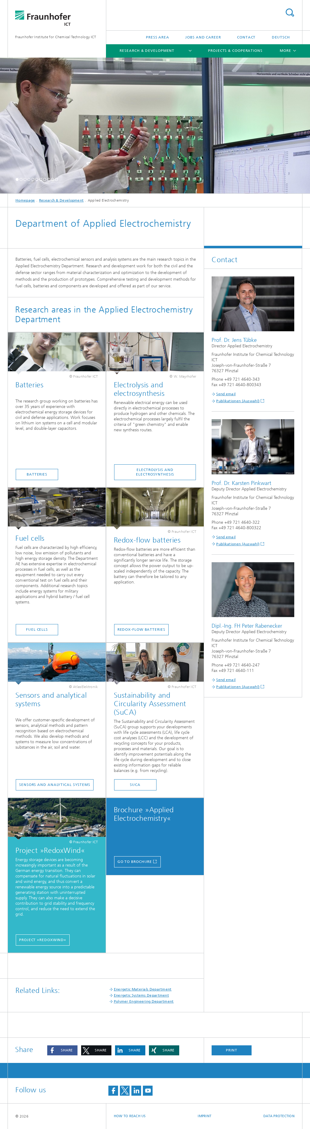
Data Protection (279, 1116)
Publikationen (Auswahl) (237, 401)
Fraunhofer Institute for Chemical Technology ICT (55, 37)
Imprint (204, 1116)
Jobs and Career (203, 37)
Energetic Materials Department (143, 989)
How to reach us (130, 1116)
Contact (246, 37)
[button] (17, 179)
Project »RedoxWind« (42, 940)
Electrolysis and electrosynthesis (155, 472)
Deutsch (281, 37)
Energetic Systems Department (141, 995)
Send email (226, 394)
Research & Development (147, 50)
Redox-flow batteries (141, 629)
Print (231, 1050)
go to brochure (134, 862)
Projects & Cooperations (235, 50)
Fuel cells (37, 629)
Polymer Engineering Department (144, 1001)
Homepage (25, 200)
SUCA (135, 785)
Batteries (37, 474)
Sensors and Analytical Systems (54, 785)
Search (290, 13)
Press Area (157, 37)
